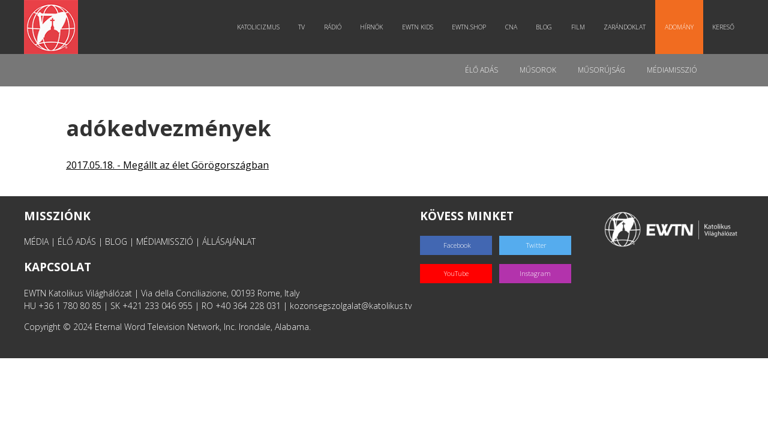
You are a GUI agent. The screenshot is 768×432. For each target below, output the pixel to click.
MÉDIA (36, 241)
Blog (544, 27)
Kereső (723, 27)
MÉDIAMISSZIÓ (164, 241)
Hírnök (371, 27)
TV (301, 27)
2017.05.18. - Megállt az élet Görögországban (167, 165)
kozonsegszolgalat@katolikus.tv (351, 305)
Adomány (679, 27)
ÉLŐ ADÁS (77, 241)
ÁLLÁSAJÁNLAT (229, 241)
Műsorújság (601, 70)
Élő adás (481, 70)
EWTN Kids (417, 27)
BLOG (116, 241)
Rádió (332, 27)
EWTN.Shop (469, 27)
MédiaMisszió (672, 70)
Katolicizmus (258, 27)
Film (578, 27)
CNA (511, 27)
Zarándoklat (625, 27)
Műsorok (538, 70)
